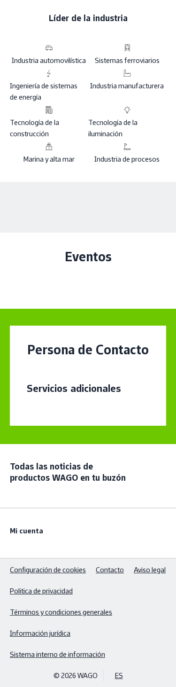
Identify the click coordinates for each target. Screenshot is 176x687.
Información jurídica (40, 633)
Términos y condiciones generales (61, 612)
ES (119, 675)
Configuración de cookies (48, 570)
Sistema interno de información (57, 654)
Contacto (110, 570)
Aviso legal (150, 570)
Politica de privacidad (41, 591)
